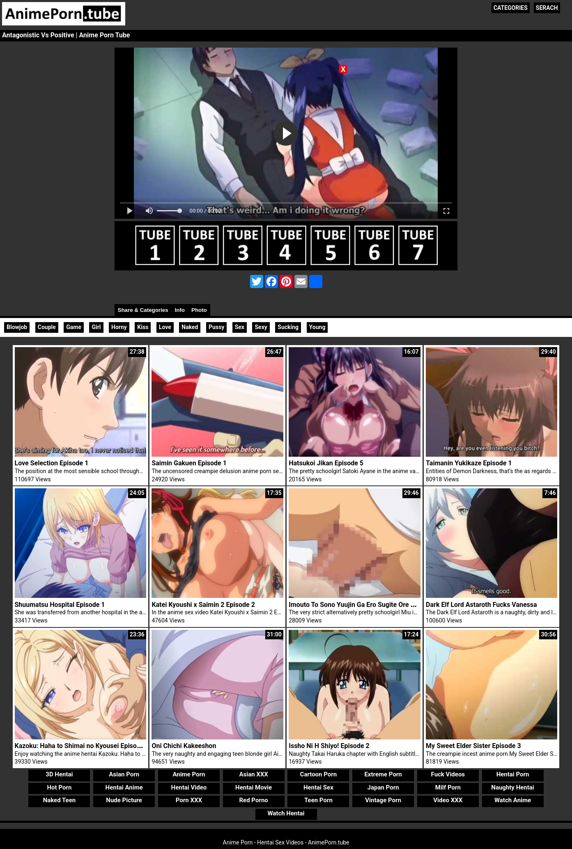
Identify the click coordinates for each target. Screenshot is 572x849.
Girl (96, 327)
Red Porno (253, 800)
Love (165, 327)
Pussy (216, 327)
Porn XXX (189, 800)
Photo (199, 310)
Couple (47, 327)
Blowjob (17, 327)
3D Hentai (59, 774)
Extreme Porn (383, 774)
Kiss (142, 327)
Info (180, 310)
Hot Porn (59, 787)
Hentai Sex (318, 787)
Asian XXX (253, 774)
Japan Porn (383, 787)
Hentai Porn (512, 774)
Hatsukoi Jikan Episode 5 (326, 463)
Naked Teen (59, 800)
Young (317, 327)
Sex (239, 327)
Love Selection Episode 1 (52, 463)
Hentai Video (189, 787)
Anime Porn (188, 774)
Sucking (288, 327)
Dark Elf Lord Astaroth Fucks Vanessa (481, 605)
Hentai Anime (124, 787)
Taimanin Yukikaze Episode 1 (469, 463)
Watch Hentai (285, 813)
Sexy (261, 327)
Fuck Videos (448, 774)
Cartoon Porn (318, 774)
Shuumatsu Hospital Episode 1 (60, 605)
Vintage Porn (383, 800)
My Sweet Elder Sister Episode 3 (473, 746)
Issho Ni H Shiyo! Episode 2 (329, 746)
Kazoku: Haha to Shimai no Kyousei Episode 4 (82, 746)
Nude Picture (124, 800)
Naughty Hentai (512, 787)
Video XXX (447, 800)
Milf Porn (448, 787)
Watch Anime (512, 800)
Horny (119, 327)
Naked (189, 327)
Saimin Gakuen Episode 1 (189, 463)
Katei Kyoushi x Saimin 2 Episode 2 (203, 605)
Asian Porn (124, 774)
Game (73, 327)
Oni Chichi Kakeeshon (184, 746)
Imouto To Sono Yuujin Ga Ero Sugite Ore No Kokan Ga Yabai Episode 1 (393, 605)
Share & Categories (143, 310)
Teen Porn (318, 800)
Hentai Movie (253, 787)
